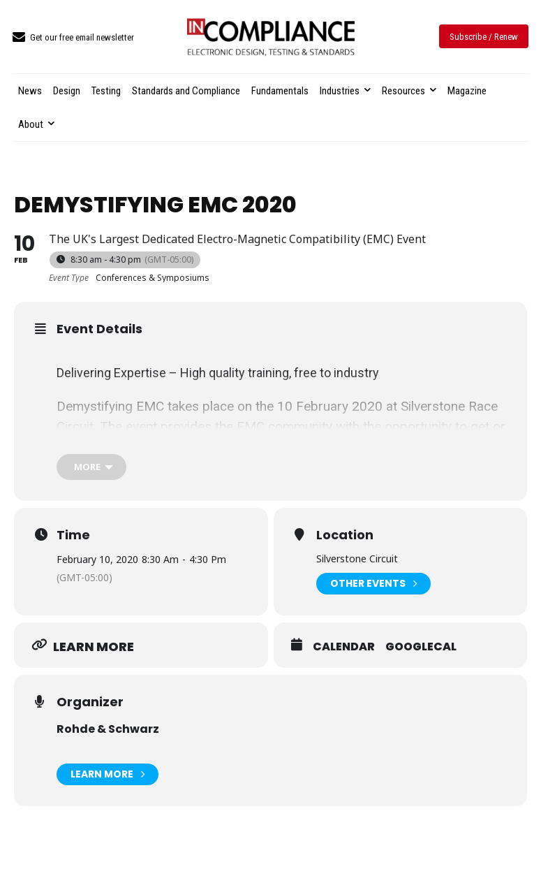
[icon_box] (73, 38)
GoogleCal (421, 647)
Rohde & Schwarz (108, 729)
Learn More (107, 774)
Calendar (344, 647)
